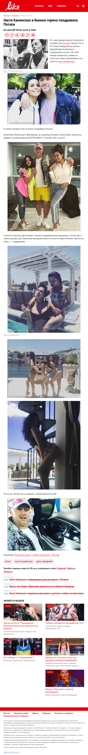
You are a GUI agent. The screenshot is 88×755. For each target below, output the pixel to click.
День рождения (44, 561)
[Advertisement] (23, 686)
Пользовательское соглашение (16, 716)
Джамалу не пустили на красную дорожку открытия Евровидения (61, 659)
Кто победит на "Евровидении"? (19, 657)
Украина (39, 6)
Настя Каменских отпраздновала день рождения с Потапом (36, 579)
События (61, 6)
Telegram (8, 571)
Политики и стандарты (63, 713)
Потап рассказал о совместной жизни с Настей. (36, 555)
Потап (8, 561)
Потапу (65, 43)
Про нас (7, 713)
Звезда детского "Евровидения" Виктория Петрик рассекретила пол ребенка (21, 625)
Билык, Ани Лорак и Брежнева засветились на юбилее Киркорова (39, 586)
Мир (50, 6)
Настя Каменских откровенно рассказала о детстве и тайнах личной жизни (44, 593)
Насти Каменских (66, 61)
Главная (7, 15)
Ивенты (35, 713)
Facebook (61, 568)
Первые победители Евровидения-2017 (64, 622)
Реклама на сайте (21, 713)
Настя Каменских (24, 561)
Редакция (46, 713)
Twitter (70, 568)
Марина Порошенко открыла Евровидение (59, 690)
